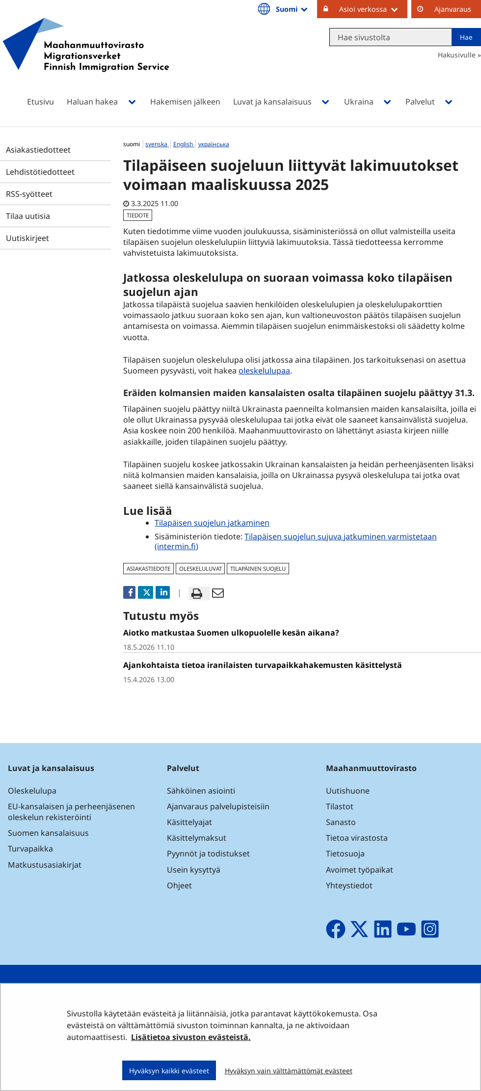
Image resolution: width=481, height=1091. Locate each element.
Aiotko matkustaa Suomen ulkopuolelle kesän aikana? (231, 632)
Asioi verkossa (373, 9)
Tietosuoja (345, 853)
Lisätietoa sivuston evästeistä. (191, 1037)
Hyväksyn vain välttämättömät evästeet (288, 1070)
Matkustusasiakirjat (44, 864)
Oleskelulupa (32, 790)
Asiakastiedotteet (38, 149)
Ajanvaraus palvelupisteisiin (218, 806)
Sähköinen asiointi (201, 790)
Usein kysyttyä (194, 869)
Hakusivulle (457, 54)
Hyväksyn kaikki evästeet (169, 1070)
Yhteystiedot (349, 885)
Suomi (292, 9)
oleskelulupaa (264, 370)
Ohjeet (179, 885)
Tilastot (339, 806)
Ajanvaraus (452, 9)
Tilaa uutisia (28, 216)
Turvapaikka (30, 848)
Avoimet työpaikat (359, 869)
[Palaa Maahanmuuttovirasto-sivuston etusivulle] (86, 57)
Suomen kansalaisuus (48, 832)
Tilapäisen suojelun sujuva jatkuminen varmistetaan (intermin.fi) (296, 541)
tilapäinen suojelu (258, 568)
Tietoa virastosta (357, 837)
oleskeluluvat (200, 568)
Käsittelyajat (189, 822)
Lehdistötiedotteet (40, 171)
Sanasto (341, 822)
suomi (132, 144)
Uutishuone (348, 790)
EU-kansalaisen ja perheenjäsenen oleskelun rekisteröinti (71, 812)
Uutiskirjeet (27, 238)
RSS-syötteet (29, 193)
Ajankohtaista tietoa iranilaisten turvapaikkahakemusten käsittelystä (262, 665)
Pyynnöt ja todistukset (208, 853)
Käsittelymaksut (196, 837)
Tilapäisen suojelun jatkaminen (212, 522)
